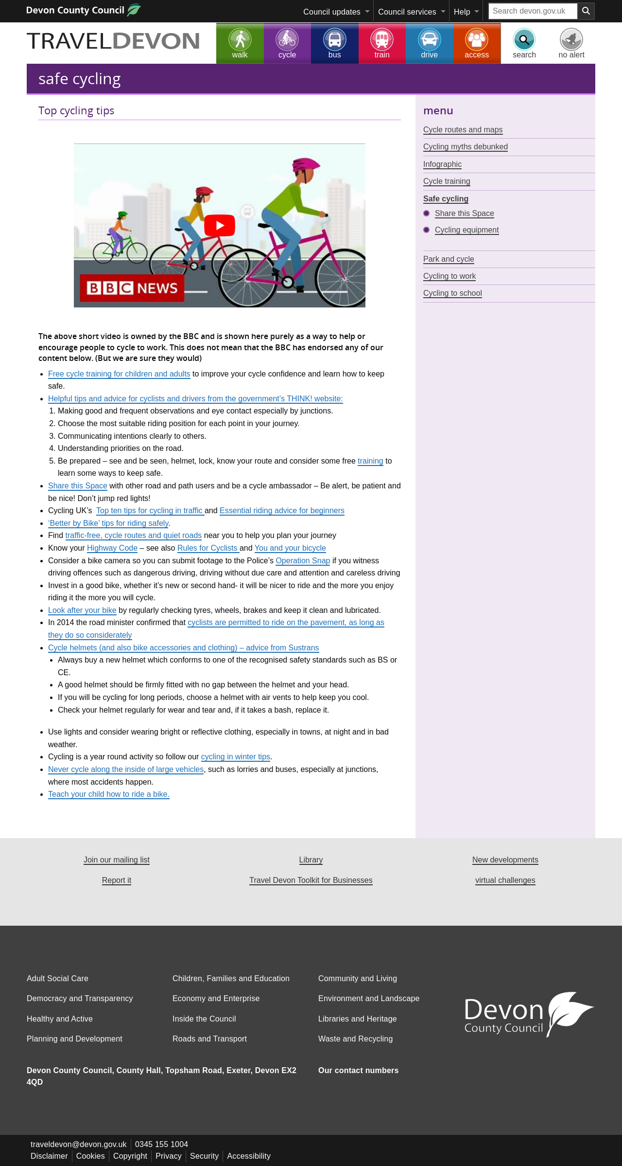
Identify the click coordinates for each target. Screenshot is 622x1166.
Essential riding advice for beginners (282, 510)
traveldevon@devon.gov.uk (79, 1152)
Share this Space (77, 486)
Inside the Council (204, 1026)
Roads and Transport (210, 1046)
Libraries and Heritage (357, 1026)
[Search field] (533, 11)
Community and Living (357, 986)
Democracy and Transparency (80, 1006)
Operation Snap (303, 560)
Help (462, 12)
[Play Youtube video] (219, 225)
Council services (407, 12)
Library (311, 860)
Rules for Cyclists (208, 548)
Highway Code (112, 548)
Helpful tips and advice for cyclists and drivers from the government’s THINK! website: (195, 399)
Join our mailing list (117, 860)
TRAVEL (114, 42)
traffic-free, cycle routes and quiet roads (134, 535)
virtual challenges (505, 880)
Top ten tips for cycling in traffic (150, 510)
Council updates (332, 12)
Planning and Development (74, 1046)
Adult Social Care (57, 986)
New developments (505, 860)
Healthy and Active (60, 1026)
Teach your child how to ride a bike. (109, 794)
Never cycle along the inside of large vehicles (126, 769)
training (370, 461)
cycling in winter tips (235, 757)
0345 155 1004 (161, 1152)
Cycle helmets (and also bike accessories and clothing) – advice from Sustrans (183, 648)
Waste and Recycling (355, 1046)
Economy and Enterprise (216, 1006)
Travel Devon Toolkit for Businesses (310, 880)
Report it (116, 880)
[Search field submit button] (586, 11)
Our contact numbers (358, 1078)
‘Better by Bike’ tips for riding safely (108, 523)
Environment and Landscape (369, 1006)
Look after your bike (82, 610)
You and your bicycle (290, 548)
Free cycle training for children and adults (119, 374)
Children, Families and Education (231, 986)
